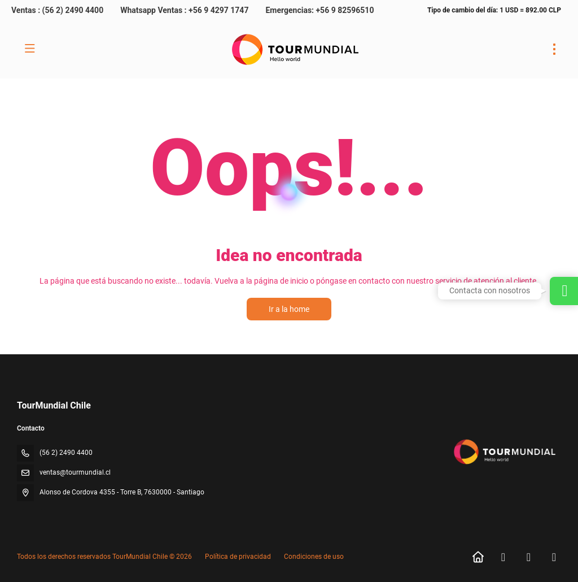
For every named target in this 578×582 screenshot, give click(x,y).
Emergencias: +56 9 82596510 (319, 10)
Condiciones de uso (313, 557)
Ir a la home (289, 309)
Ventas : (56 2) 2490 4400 (57, 10)
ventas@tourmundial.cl (75, 472)
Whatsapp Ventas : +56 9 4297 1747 (184, 10)
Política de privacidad (238, 557)
